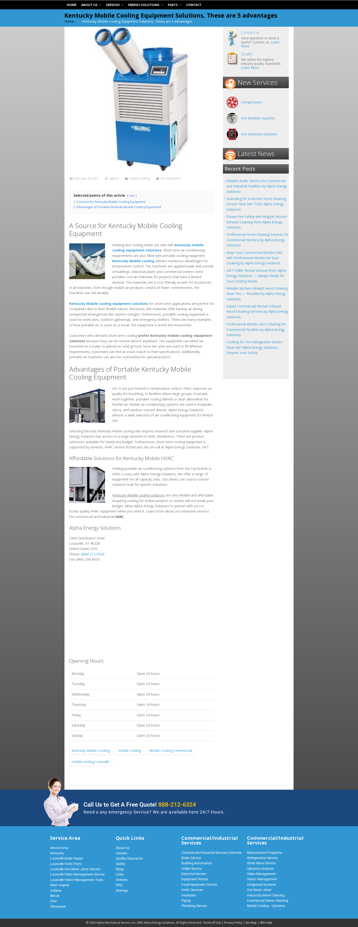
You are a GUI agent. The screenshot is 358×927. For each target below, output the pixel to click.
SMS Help (266, 923)
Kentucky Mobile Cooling (91, 750)
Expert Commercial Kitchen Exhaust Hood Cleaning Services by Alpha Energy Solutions (257, 311)
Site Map (251, 923)
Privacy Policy (233, 923)
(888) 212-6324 (92, 554)
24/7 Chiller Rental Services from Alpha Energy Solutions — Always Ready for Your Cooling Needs (256, 275)
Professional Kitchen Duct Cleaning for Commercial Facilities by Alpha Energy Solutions (256, 329)
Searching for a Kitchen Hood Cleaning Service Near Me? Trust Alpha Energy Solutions (256, 204)
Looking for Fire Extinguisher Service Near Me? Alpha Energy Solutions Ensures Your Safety (254, 347)
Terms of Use (212, 923)
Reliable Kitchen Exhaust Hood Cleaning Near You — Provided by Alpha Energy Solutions (257, 293)
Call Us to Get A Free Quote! (140, 804)
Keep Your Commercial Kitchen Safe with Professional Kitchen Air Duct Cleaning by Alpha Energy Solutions (254, 258)
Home (69, 21)
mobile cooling (139, 178)
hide (132, 195)
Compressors (251, 102)
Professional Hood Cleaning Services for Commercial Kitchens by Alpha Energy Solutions (257, 239)
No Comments (171, 178)
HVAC (119, 516)
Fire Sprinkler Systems (258, 118)
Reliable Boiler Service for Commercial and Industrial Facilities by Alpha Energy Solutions (256, 186)
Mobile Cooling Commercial (170, 750)
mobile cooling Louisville (90, 761)
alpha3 (114, 178)
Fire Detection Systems (259, 134)
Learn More (250, 67)
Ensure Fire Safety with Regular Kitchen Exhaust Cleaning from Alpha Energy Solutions (256, 222)
